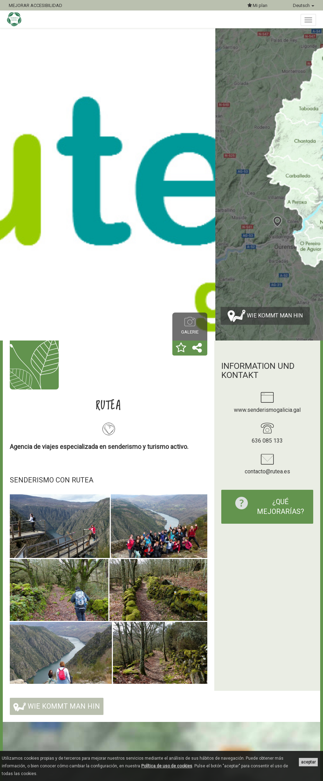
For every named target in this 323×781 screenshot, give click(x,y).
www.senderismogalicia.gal (267, 410)
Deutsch (303, 5)
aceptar (308, 762)
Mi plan (257, 5)
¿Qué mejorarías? (266, 506)
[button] (181, 348)
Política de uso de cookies (166, 766)
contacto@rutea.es (267, 471)
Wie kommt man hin (265, 316)
